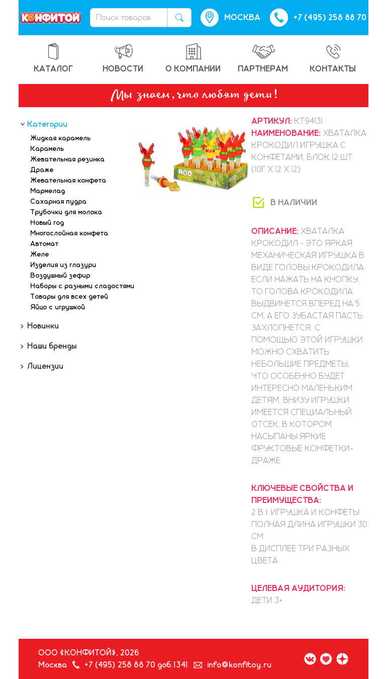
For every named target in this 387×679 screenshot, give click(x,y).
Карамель (47, 148)
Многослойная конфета (70, 233)
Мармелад (48, 191)
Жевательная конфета (69, 180)
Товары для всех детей (70, 296)
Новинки (42, 326)
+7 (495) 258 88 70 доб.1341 (136, 665)
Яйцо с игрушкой (58, 307)
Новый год (47, 222)
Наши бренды (51, 346)
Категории (47, 124)
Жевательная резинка (68, 159)
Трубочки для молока (67, 212)
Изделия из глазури (63, 265)
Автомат (45, 243)
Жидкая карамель (61, 138)
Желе (40, 254)
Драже (42, 170)
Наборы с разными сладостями (83, 286)
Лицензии (45, 366)
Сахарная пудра (59, 201)
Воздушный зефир (60, 275)
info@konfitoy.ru (240, 665)
